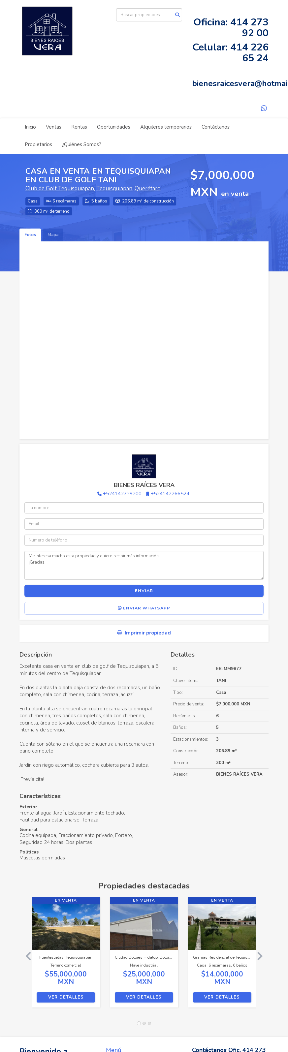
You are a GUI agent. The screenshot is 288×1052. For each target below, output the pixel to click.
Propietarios (38, 144)
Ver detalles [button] (66, 997)
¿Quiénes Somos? (81, 144)
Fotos (30, 235)
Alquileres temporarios (166, 127)
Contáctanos (216, 127)
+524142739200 (122, 493)
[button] (25, 955)
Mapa (53, 235)
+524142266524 (170, 493)
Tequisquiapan (114, 188)
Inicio (30, 127)
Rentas (79, 127)
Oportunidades (113, 127)
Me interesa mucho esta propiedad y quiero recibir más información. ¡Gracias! (144, 565)
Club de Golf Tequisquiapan (59, 188)
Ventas (53, 127)
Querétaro (148, 188)
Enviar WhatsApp (144, 608)
